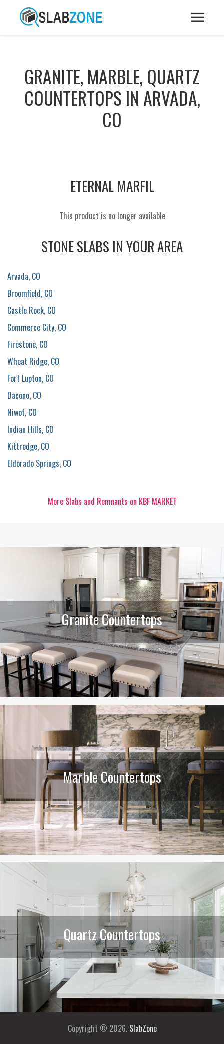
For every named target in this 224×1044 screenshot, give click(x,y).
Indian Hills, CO (30, 429)
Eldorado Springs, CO (39, 463)
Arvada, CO (23, 276)
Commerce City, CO (36, 327)
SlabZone (143, 1028)
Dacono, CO (24, 395)
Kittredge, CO (28, 446)
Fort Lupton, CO (30, 378)
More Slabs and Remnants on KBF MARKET (112, 501)
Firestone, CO (27, 344)
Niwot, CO (22, 412)
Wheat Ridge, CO (33, 361)
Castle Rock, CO (31, 310)
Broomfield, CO (30, 293)
